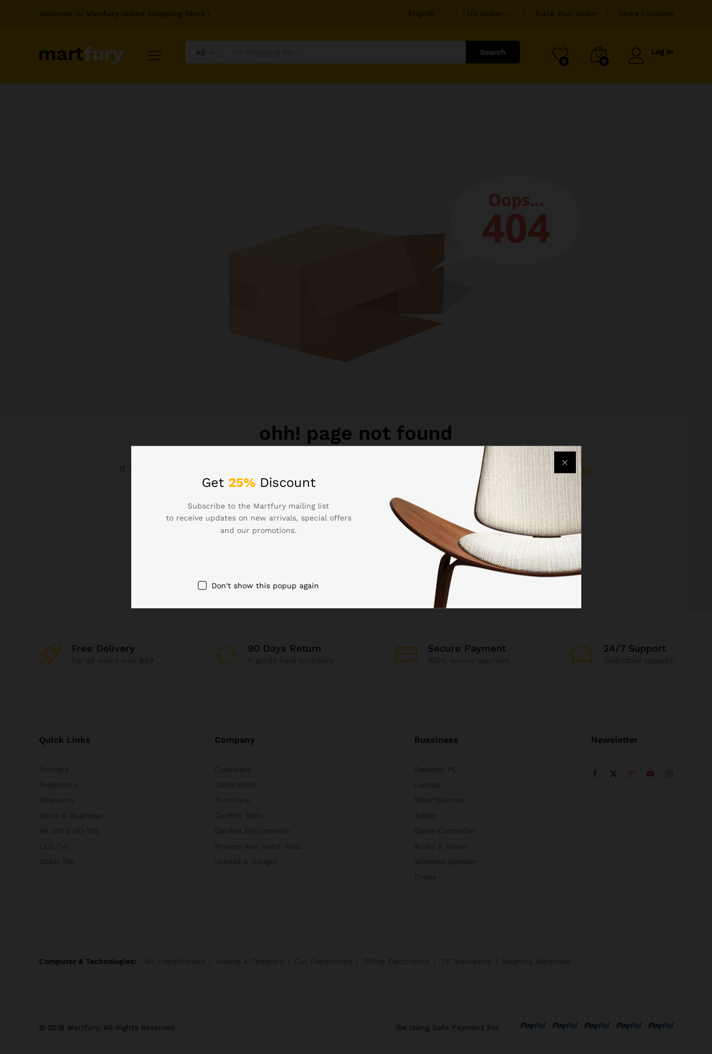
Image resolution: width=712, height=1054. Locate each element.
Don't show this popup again (265, 585)
